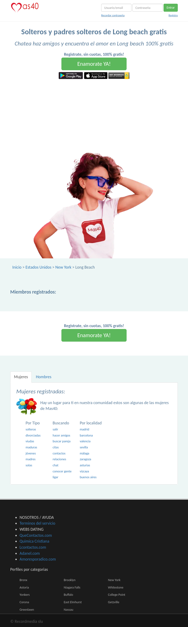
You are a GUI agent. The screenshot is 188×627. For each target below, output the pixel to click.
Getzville (113, 602)
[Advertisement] (94, 114)
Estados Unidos (38, 267)
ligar (55, 477)
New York (63, 267)
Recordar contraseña (112, 15)
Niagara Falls (72, 587)
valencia (85, 441)
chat (55, 465)
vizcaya (84, 471)
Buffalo (68, 595)
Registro (173, 15)
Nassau (68, 610)
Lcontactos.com (33, 547)
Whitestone (115, 587)
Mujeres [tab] (21, 376)
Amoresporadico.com (38, 559)
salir (55, 429)
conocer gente (62, 471)
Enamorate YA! (94, 63)
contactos (59, 453)
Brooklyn (69, 580)
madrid (84, 429)
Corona (24, 602)
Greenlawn (27, 610)
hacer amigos (61, 435)
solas (29, 465)
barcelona (86, 435)
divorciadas (33, 435)
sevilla (84, 447)
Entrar (171, 8)
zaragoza (85, 459)
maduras (31, 447)
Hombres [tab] (43, 376)
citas (56, 447)
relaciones (59, 459)
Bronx (23, 580)
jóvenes (31, 453)
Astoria (24, 587)
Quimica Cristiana (34, 541)
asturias (85, 465)
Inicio (16, 267)
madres (30, 459)
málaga (84, 453)
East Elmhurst (73, 602)
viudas (30, 441)
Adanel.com (30, 553)
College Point (116, 595)
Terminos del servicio (37, 523)
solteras (31, 429)
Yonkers (25, 595)
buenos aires (88, 477)
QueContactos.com (36, 535)
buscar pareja (61, 441)
